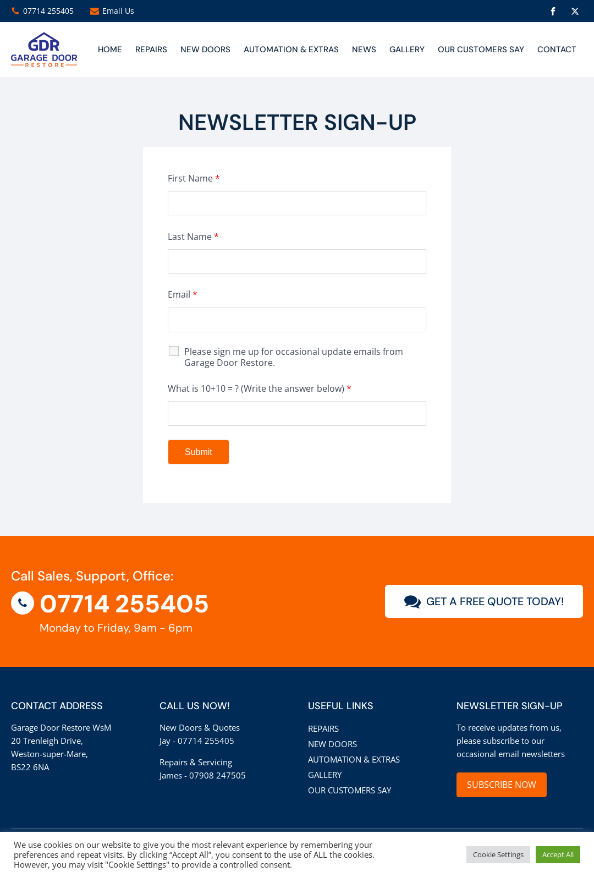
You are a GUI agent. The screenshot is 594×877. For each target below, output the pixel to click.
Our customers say (481, 49)
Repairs (151, 49)
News (364, 49)
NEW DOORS (205, 49)
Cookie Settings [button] (498, 854)
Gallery (407, 49)
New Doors (332, 743)
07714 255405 (48, 11)
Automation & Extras (291, 49)
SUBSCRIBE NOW (501, 785)
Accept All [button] (558, 854)
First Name (194, 178)
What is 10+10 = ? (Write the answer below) (259, 388)
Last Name (193, 237)
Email (182, 294)
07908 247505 (217, 775)
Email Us (118, 11)
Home (110, 49)
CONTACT (556, 49)
